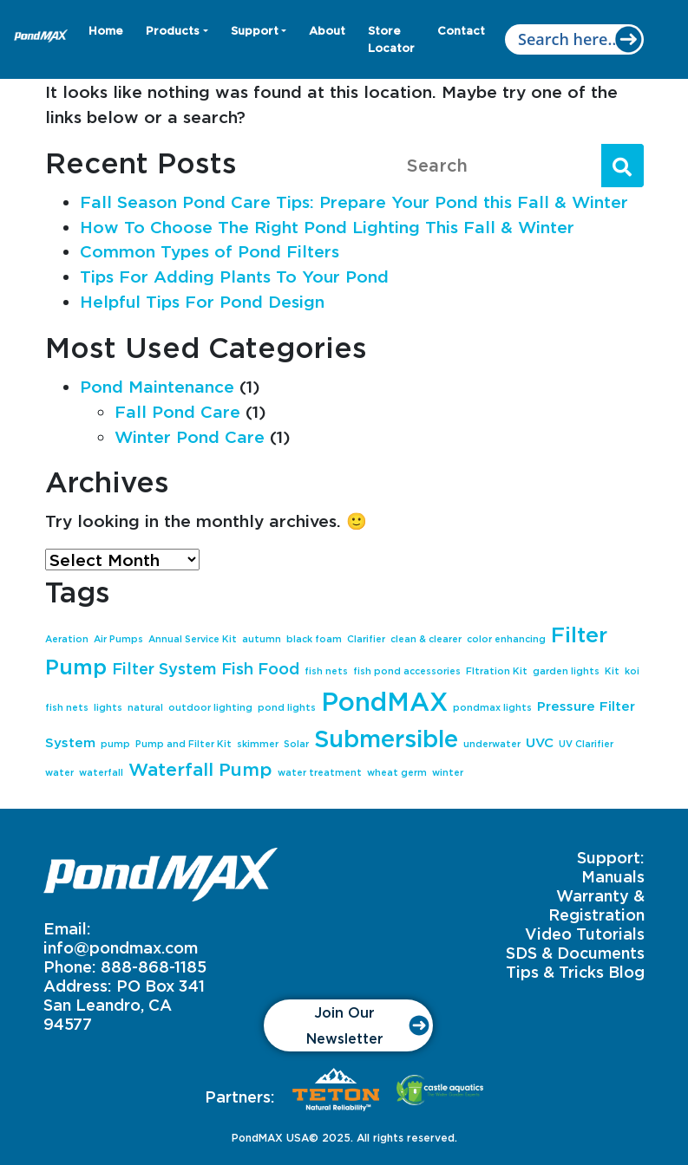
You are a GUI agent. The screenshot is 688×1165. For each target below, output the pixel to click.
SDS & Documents (575, 952)
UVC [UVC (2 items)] (540, 742)
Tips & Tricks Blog (575, 971)
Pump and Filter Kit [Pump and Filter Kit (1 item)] (183, 744)
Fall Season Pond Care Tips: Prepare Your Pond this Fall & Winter (354, 201)
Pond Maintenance (157, 386)
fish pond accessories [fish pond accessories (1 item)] (407, 671)
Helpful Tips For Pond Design (202, 301)
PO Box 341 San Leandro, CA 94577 (124, 1004)
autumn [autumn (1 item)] (261, 639)
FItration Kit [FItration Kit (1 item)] (496, 671)
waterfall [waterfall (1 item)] (101, 772)
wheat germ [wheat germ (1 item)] (397, 772)
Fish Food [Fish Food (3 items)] (260, 668)
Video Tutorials (585, 933)
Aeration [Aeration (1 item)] (66, 639)
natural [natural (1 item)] (145, 707)
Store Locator (391, 39)
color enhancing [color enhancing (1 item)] (506, 639)
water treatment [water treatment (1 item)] (320, 772)
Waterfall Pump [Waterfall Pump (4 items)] (200, 769)
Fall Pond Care (177, 411)
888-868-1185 (153, 966)
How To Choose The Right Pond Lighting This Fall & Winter (327, 227)
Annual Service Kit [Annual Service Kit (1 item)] (192, 639)
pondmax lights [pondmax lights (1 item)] (492, 707)
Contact (461, 30)
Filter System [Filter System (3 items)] (164, 668)
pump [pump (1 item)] (115, 744)
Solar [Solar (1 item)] (296, 744)
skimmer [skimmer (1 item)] (257, 744)
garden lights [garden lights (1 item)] (566, 671)
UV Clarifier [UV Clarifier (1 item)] (586, 744)
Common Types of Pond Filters (209, 251)
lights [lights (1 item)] (108, 707)
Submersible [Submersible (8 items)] (386, 739)
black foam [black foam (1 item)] (314, 639)
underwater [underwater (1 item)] (492, 744)
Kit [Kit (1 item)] (612, 671)
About (327, 30)
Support (254, 30)
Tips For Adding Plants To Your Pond (234, 276)
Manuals (613, 876)
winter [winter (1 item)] (447, 772)
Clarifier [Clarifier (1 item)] (366, 639)
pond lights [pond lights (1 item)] (287, 707)
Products (173, 30)
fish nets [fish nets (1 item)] (326, 671)
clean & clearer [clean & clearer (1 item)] (426, 639)
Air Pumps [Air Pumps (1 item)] (118, 639)
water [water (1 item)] (59, 772)
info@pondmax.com (120, 947)
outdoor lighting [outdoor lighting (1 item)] (210, 707)
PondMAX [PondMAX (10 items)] (384, 701)
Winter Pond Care (190, 436)
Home (105, 30)
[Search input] (574, 39)
